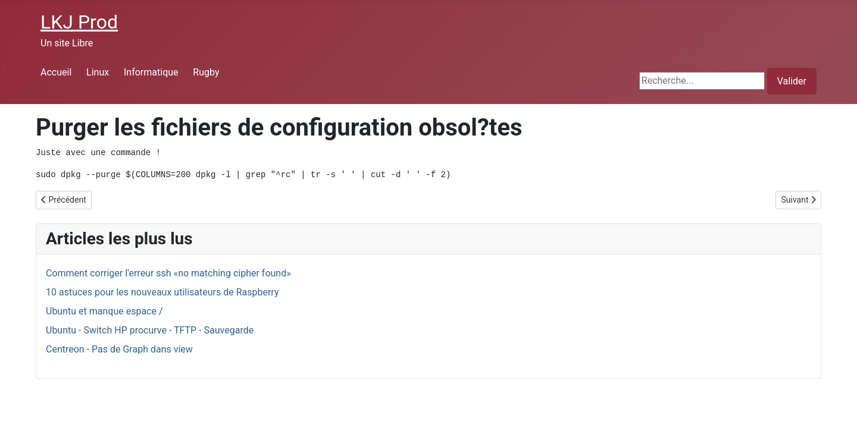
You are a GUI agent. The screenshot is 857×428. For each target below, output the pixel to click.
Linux (97, 72)
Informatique (151, 72)
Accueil (55, 72)
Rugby (206, 72)
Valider (791, 81)
